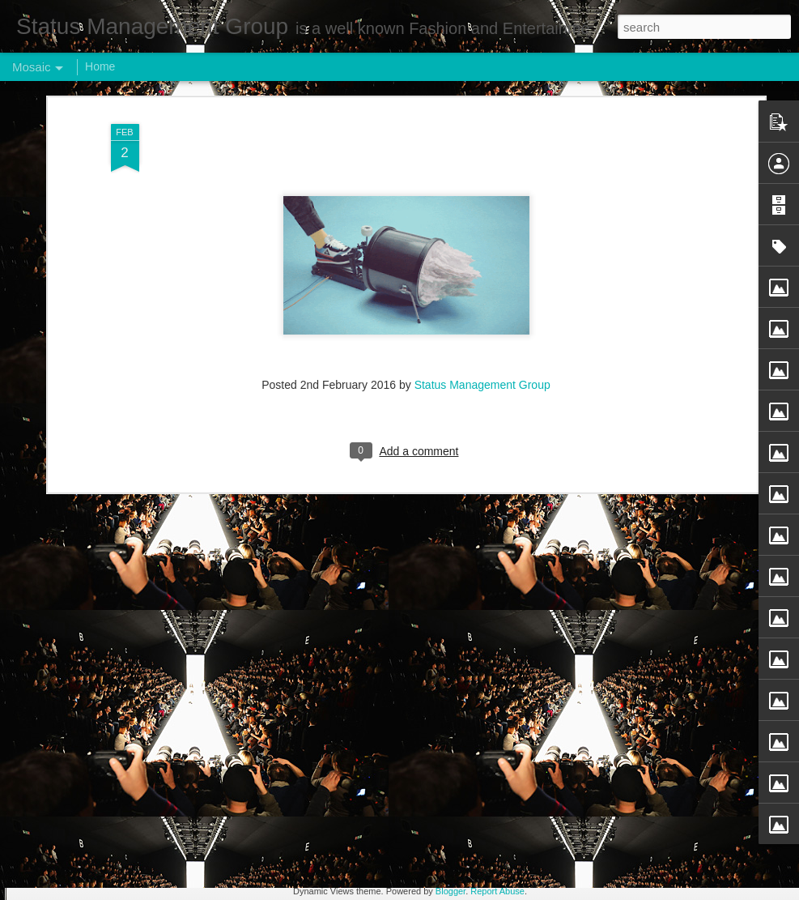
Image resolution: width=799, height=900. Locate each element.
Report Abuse (497, 891)
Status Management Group (482, 170)
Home (100, 66)
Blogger (450, 891)
